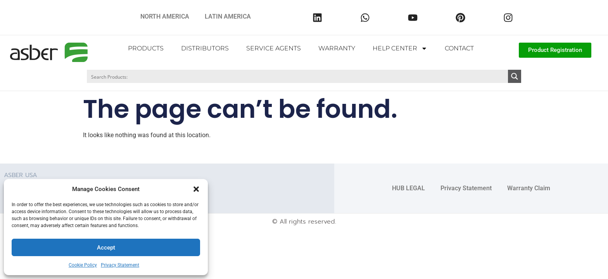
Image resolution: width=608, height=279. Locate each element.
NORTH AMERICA (164, 16)
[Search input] (297, 76)
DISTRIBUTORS (205, 48)
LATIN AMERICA (228, 16)
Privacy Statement (120, 265)
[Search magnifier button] (514, 76)
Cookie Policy (83, 265)
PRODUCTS (146, 48)
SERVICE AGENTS (273, 48)
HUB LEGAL (408, 187)
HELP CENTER (400, 48)
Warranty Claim (528, 187)
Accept (106, 247)
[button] (196, 189)
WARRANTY (336, 48)
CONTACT (459, 48)
